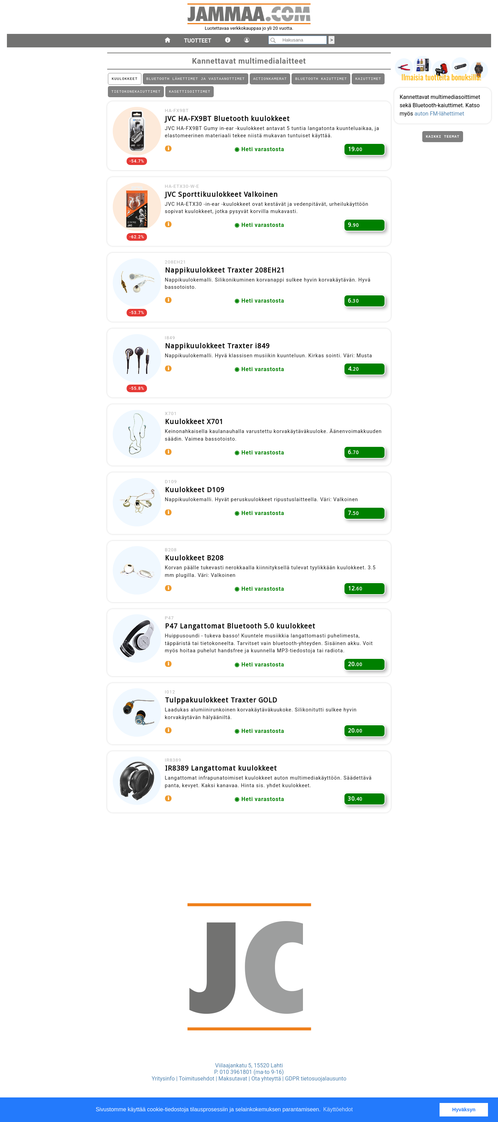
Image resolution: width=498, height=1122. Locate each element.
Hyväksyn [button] (464, 1109)
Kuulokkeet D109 (197, 509)
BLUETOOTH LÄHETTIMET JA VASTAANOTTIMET (195, 79)
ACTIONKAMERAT (270, 79)
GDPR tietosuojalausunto (315, 1078)
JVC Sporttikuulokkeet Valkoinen (223, 201)
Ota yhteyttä (266, 1078)
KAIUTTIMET (368, 79)
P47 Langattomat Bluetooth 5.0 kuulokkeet (242, 651)
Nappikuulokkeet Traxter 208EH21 (227, 280)
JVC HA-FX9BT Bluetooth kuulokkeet (229, 122)
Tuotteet (197, 40)
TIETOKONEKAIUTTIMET (135, 93)
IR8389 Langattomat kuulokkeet (223, 799)
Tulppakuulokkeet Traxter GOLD (223, 728)
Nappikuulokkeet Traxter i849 (219, 359)
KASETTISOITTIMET (189, 93)
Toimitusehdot (196, 1078)
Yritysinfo (163, 1078)
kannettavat (22, 456)
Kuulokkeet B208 (196, 580)
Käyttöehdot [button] (338, 1109)
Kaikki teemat (442, 140)
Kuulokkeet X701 (196, 437)
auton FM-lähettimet (441, 115)
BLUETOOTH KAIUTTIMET (321, 79)
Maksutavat (233, 1078)
